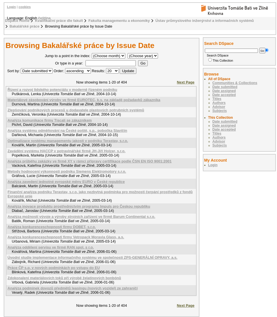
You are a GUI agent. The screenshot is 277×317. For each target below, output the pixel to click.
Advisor (219, 107)
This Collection (220, 60)
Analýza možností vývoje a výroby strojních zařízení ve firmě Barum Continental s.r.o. (81, 216)
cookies (24, 7)
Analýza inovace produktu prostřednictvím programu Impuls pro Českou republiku (79, 206)
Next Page (186, 82)
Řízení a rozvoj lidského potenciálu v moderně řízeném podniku (62, 89)
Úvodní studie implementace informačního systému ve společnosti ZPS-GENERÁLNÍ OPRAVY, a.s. (93, 257)
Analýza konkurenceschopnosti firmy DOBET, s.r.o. (52, 227)
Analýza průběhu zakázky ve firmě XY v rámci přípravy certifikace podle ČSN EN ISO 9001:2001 (90, 161)
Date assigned (224, 91)
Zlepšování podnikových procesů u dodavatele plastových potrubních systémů (76, 110)
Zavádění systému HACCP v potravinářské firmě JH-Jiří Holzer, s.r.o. (67, 151)
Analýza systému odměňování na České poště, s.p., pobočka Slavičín (67, 130)
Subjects (220, 111)
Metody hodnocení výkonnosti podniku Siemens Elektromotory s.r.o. (67, 171)
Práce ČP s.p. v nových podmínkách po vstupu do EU (54, 268)
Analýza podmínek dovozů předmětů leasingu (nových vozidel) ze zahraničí (73, 288)
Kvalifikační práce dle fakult (59, 20)
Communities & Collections (235, 83)
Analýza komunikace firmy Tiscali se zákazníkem (50, 120)
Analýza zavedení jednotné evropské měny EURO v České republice (66, 182)
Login (11, 7)
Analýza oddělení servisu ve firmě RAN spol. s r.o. (51, 247)
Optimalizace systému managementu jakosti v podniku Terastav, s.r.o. (68, 141)
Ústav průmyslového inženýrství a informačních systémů (204, 20)
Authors (219, 103)
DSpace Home (17, 20)
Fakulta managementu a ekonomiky (119, 20)
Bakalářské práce (24, 26)
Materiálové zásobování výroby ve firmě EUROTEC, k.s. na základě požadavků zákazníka (84, 100)
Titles (217, 99)
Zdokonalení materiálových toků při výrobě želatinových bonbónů (64, 278)
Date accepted (224, 95)
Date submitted (225, 87)
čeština (44, 18)
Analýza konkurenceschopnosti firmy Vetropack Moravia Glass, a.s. (66, 237)
